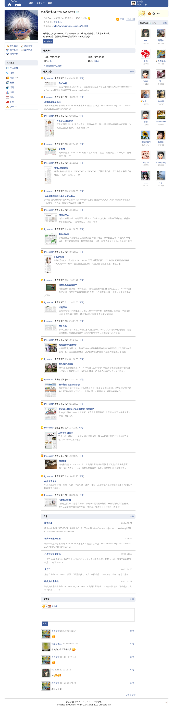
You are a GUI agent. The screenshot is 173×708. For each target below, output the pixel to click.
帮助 (50, 3)
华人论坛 (40, 3)
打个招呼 (14, 50)
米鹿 (144, 101)
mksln (145, 81)
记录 (12, 73)
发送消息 (28, 50)
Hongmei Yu (146, 142)
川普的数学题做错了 (68, 285)
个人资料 (14, 68)
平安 (146, 61)
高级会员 (58, 22)
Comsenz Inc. (105, 705)
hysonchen (49, 78)
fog (160, 182)
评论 (81, 78)
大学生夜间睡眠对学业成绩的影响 (59, 196)
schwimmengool (163, 121)
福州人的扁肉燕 (61, 168)
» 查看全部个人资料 (53, 66)
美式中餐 (63, 83)
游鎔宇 (161, 101)
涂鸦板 (53, 606)
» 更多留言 (130, 695)
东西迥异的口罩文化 (68, 345)
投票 (12, 92)
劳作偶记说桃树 (66, 364)
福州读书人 (64, 215)
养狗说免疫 (64, 234)
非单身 (97, 61)
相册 (12, 82)
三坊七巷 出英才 (65, 433)
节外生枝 (63, 326)
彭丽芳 (161, 142)
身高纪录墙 (59, 257)
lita (53, 670)
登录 (139, 4)
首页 (31, 3)
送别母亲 (63, 307)
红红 (146, 182)
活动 (12, 97)
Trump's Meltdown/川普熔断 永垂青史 (76, 409)
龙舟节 (62, 149)
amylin (146, 162)
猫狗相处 (63, 461)
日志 (12, 77)
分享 (12, 102)
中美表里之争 (50, 481)
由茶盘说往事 (65, 500)
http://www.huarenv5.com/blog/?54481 (71, 26)
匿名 (154, 23)
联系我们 (98, 702)
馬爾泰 (161, 40)
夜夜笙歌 (56, 631)
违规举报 (14, 53)
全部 (132, 71)
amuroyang (161, 162)
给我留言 (28, 46)
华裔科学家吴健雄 (52, 102)
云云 (146, 121)
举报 (132, 631)
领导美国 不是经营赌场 (69, 384)
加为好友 (14, 46)
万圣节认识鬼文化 (65, 121)
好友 (12, 107)
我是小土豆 (57, 644)
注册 (145, 4)
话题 (12, 87)
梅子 (161, 81)
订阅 (122, 19)
